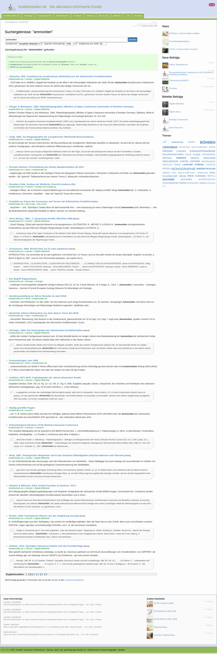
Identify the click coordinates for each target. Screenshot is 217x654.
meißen (167, 169)
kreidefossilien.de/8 (149, 27)
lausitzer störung (193, 165)
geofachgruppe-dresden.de (75, 651)
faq (61, 651)
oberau (166, 173)
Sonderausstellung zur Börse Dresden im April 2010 (37, 297)
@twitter (121, 651)
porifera (200, 176)
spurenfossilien (206, 180)
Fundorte (77, 16)
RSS (13, 651)
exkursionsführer (173, 155)
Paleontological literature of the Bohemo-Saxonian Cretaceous (43, 426)
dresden (168, 151)
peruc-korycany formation (193, 173)
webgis (203, 183)
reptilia (211, 176)
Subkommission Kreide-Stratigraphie (102, 651)
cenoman (170, 147)
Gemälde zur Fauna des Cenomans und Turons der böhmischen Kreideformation (53, 202)
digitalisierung (199, 147)
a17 (165, 142)
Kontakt (138, 16)
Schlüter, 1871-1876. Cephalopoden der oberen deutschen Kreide (45, 378)
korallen (167, 165)
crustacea (184, 147)
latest (57, 651)
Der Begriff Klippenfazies (23, 280)
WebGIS (117, 16)
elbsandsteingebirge (202, 151)
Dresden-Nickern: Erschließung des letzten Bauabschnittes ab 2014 (46, 168)
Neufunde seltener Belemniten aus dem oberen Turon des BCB (43, 314)
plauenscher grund (174, 176)
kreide (177, 165)
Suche (55, 581)
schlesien (186, 180)
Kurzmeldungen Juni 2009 (23, 361)
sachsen (168, 180)
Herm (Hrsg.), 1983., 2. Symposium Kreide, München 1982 (40, 219)
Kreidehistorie (62, 16)
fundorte (181, 158)
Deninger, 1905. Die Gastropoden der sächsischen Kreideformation (46, 331)
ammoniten (177, 142)
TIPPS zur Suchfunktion (21, 68)
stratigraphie (170, 183)
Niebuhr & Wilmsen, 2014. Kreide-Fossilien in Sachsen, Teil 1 (42, 486)
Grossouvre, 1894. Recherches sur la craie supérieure (39, 249)
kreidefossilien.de (12, 16)
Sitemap (49, 651)
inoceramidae (208, 162)
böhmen (207, 143)
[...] (164, 187)
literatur (210, 165)
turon (182, 183)
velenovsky (193, 183)
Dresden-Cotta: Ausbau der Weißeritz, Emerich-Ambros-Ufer (42, 185)
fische (188, 155)
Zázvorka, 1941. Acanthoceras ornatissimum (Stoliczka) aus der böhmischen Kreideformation (60, 77)
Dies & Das (103, 16)
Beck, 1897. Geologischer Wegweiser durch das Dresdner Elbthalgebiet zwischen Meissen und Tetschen (66, 456)
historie (195, 162)
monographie (183, 169)
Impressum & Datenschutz (34, 651)
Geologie (28, 16)
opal (174, 173)
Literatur (90, 16)
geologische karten (176, 162)
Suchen (133, 40)
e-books (181, 151)
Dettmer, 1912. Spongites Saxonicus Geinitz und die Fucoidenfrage (46, 547)
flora (196, 155)
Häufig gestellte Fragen (22, 409)
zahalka (211, 183)
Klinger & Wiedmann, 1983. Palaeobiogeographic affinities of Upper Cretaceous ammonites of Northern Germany (71, 107)
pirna (212, 173)
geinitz (195, 158)
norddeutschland (205, 169)
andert (191, 142)
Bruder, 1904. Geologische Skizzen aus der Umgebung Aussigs (44, 516)
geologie (209, 159)
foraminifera (208, 155)
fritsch (167, 158)
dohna (212, 147)
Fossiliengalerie (44, 16)
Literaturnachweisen (74, 581)
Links (128, 16)
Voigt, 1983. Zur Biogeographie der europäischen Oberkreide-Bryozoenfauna (51, 138)
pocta (190, 176)
